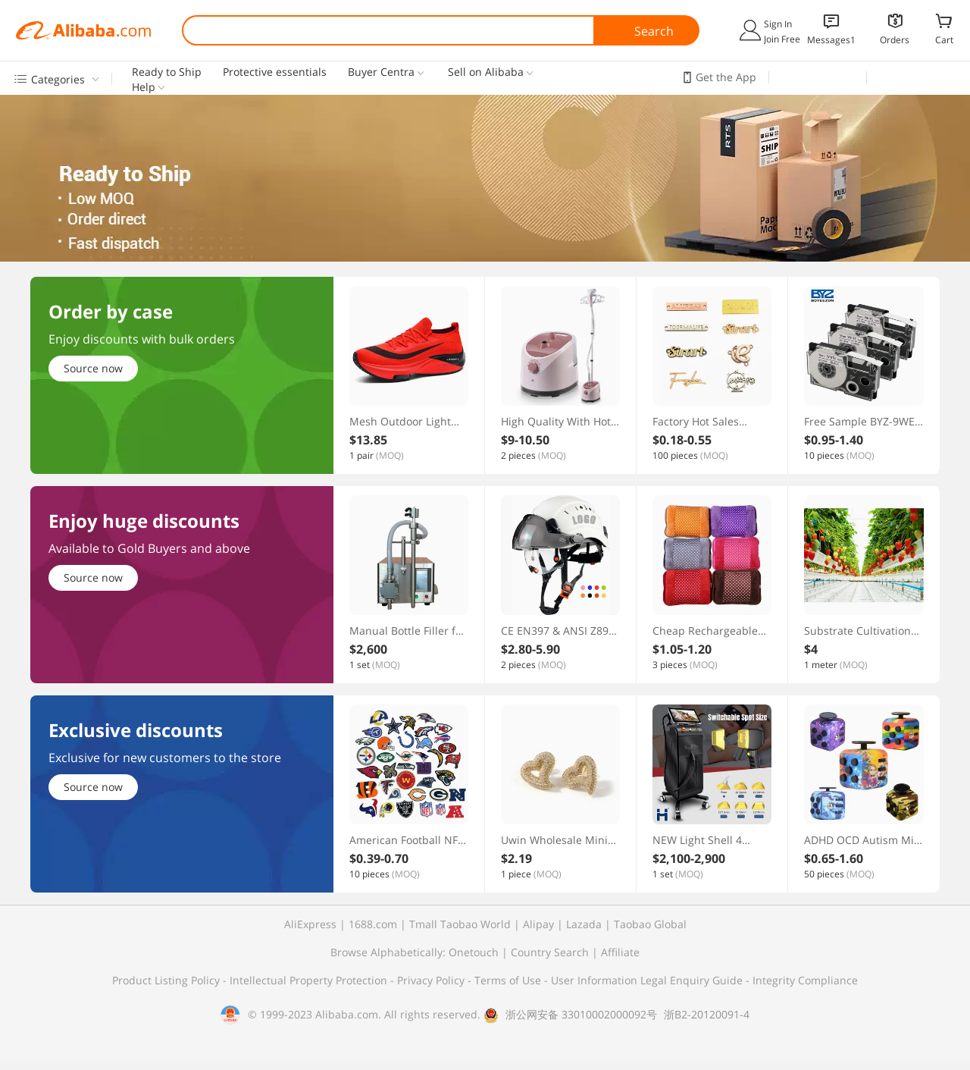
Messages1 (831, 39)
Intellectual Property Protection (310, 980)
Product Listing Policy (167, 980)
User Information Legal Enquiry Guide (647, 980)
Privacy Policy (432, 980)
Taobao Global (650, 924)
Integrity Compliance (805, 980)
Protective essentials (275, 72)
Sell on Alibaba (486, 72)
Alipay (538, 924)
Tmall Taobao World (460, 924)
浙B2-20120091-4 (706, 1014)
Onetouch (474, 952)
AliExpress (310, 924)
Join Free (782, 39)
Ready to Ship (167, 72)
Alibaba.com (83, 30)
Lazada (584, 924)
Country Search (550, 952)
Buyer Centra (381, 72)
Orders (894, 39)
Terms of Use (509, 980)
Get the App (726, 77)
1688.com (373, 924)
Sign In (778, 23)
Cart (944, 39)
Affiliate (620, 952)
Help (143, 87)
